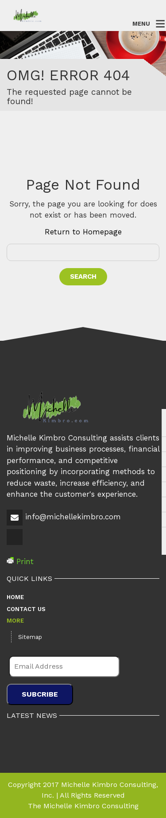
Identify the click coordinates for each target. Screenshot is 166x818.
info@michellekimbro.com (73, 516)
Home (15, 597)
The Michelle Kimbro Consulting (83, 806)
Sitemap (30, 637)
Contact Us (26, 609)
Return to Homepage (83, 231)
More (15, 620)
